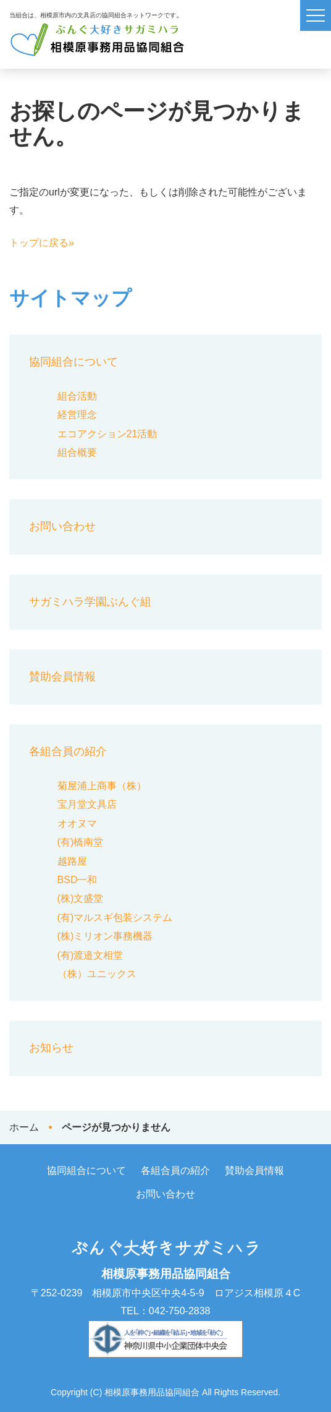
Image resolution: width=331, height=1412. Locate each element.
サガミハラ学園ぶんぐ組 (90, 602)
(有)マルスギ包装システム (115, 917)
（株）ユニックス (96, 974)
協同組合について (73, 362)
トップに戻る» (41, 242)
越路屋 (72, 861)
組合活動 (77, 396)
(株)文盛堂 (80, 898)
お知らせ (51, 1048)
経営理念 (77, 414)
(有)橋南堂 (80, 842)
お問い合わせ (62, 526)
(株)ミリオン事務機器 (105, 936)
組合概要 (77, 452)
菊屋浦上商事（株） (101, 786)
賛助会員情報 (62, 676)
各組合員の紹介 (68, 751)
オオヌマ (77, 823)
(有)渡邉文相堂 (90, 955)
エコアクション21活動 (107, 434)
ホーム (24, 1127)
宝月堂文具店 (87, 804)
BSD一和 (77, 880)
